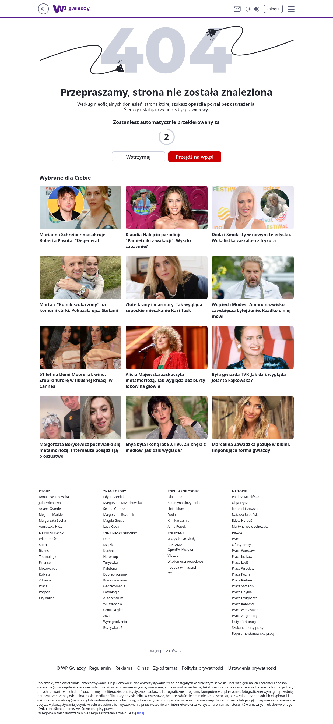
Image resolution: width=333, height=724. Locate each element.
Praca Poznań (242, 574)
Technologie (48, 556)
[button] (291, 9)
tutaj (140, 713)
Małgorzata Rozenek (118, 514)
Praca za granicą (244, 615)
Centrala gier (113, 610)
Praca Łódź (240, 562)
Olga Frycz (240, 503)
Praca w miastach (245, 610)
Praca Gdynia (242, 592)
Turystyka (110, 562)
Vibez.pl (174, 555)
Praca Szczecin (243, 586)
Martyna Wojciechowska (250, 526)
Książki (108, 544)
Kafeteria (110, 568)
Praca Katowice (243, 604)
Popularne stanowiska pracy (253, 633)
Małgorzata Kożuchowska (122, 503)
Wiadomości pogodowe (185, 561)
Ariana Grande (50, 508)
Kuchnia (109, 550)
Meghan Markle (51, 514)
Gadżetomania (114, 586)
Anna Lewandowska (54, 497)
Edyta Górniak (114, 497)
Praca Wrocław (243, 568)
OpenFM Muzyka (180, 549)
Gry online (47, 598)
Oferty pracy (241, 544)
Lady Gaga (111, 526)
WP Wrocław (112, 604)
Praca (43, 586)
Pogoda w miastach (182, 567)
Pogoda (45, 592)
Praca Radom (242, 580)
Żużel (107, 615)
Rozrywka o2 (112, 627)
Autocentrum (113, 598)
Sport (43, 544)
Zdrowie (45, 580)
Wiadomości (48, 539)
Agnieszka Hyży (50, 526)
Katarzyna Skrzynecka (184, 503)
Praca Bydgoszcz (244, 598)
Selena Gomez (114, 508)
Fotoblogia (111, 592)
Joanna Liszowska (245, 508)
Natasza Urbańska (246, 514)
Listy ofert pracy (244, 621)
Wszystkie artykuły (181, 539)
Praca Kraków (242, 556)
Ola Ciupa (175, 497)
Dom (107, 539)
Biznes (44, 550)
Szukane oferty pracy (248, 627)
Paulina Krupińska (245, 497)
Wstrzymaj (138, 157)
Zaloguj (273, 8)
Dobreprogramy (115, 574)
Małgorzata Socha (52, 520)
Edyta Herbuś (242, 520)
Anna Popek (177, 526)
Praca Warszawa (244, 550)
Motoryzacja (48, 568)
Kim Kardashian (179, 520)
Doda (172, 514)
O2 (170, 573)
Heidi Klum (176, 508)
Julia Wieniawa (50, 503)
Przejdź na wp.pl (194, 157)
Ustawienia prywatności (251, 668)
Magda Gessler (114, 520)
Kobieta (45, 574)
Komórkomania (115, 580)
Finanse (45, 562)
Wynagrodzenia (115, 621)
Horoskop (110, 556)
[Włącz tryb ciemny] (252, 9)
